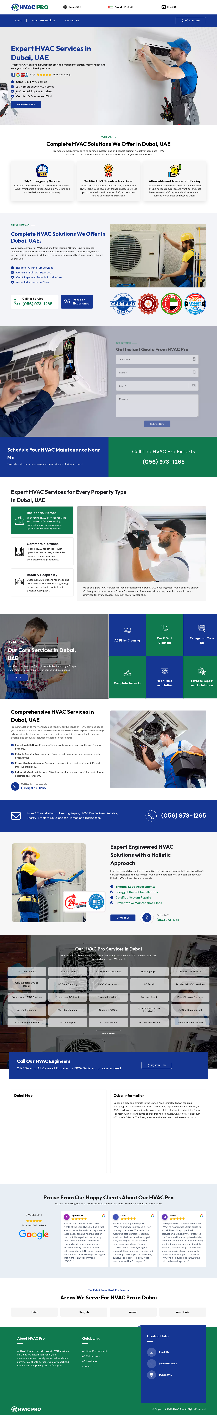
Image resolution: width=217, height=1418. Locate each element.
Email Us (169, 7)
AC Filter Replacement (108, 971)
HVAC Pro (178, 1411)
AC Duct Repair (108, 1025)
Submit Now (157, 421)
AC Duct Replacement (26, 1025)
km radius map (59, 1138)
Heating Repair (149, 971)
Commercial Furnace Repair (26, 984)
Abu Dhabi (182, 1314)
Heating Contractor (190, 971)
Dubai (34, 1314)
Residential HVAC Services (190, 984)
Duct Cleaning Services (190, 998)
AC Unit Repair (68, 1025)
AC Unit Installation (149, 1025)
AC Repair (149, 984)
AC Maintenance (27, 971)
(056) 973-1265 (191, 20)
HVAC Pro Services (43, 20)
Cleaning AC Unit (108, 1012)
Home (18, 20)
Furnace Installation (108, 998)
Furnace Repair (149, 998)
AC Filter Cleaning (67, 1012)
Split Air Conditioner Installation (149, 1012)
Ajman (133, 1314)
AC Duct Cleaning (67, 984)
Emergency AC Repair (68, 998)
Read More (108, 1036)
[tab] (42, 519)
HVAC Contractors (108, 984)
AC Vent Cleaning (26, 1012)
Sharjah (84, 1314)
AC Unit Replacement (190, 1012)
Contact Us (72, 20)
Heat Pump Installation (190, 1025)
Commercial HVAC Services (27, 998)
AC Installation (68, 971)
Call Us (18, 676)
